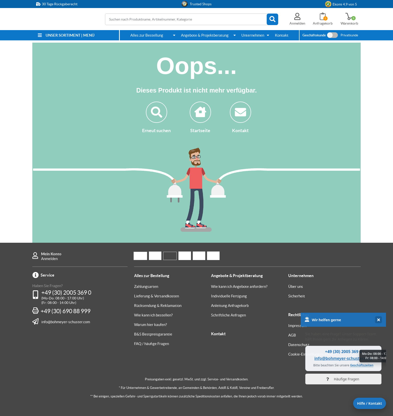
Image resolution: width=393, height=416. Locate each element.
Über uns (295, 286)
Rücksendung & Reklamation (157, 305)
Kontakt (281, 35)
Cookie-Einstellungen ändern (312, 354)
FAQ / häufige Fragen (151, 344)
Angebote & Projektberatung (205, 35)
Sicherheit (296, 296)
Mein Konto (51, 254)
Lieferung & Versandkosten (156, 296)
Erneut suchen (156, 117)
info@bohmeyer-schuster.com (65, 322)
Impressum (297, 325)
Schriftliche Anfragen (228, 315)
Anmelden (49, 259)
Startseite (200, 117)
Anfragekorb (323, 23)
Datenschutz (298, 345)
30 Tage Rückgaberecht (59, 4)
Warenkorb (349, 23)
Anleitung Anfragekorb (230, 305)
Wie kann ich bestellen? (153, 315)
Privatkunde (349, 35)
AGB (292, 335)
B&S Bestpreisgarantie (153, 334)
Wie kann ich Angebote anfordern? (239, 286)
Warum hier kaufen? (150, 324)
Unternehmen (252, 35)
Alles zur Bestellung (146, 35)
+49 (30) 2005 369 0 (66, 292)
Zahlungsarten (146, 286)
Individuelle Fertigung (229, 296)
